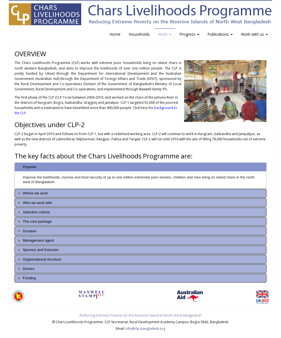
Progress (189, 34)
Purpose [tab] (26, 167)
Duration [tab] (26, 231)
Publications (220, 34)
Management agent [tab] (35, 240)
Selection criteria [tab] (33, 212)
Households (139, 34)
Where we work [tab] (32, 193)
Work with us (254, 34)
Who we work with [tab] (34, 202)
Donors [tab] (26, 269)
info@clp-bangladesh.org (145, 328)
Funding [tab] (26, 278)
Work (164, 34)
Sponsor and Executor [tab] (38, 250)
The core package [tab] (34, 221)
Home (114, 34)
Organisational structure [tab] (39, 259)
